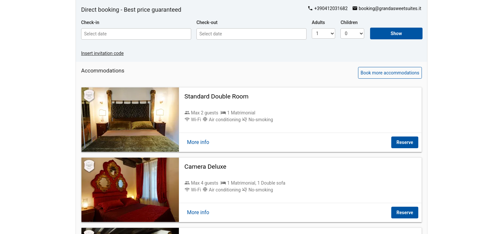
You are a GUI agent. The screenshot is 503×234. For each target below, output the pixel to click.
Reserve (404, 142)
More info (198, 142)
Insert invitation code (102, 53)
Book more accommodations (390, 72)
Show (396, 33)
